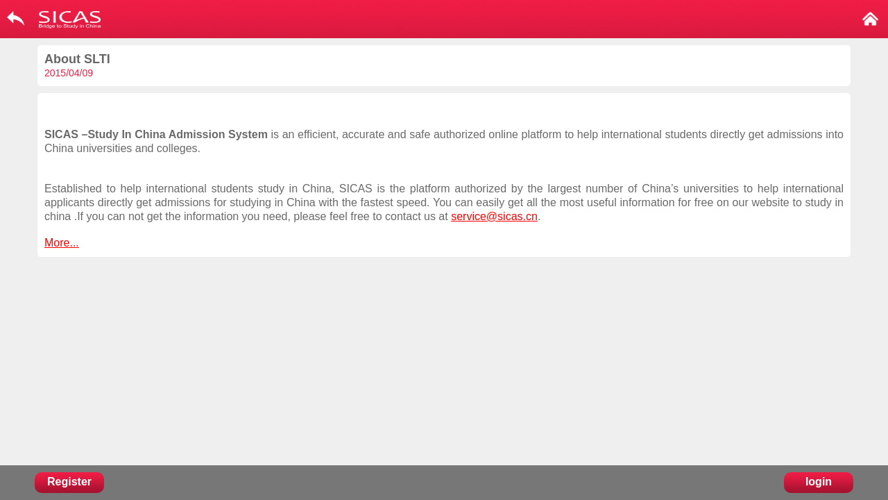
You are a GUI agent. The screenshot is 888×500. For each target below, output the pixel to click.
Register (69, 482)
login (818, 482)
